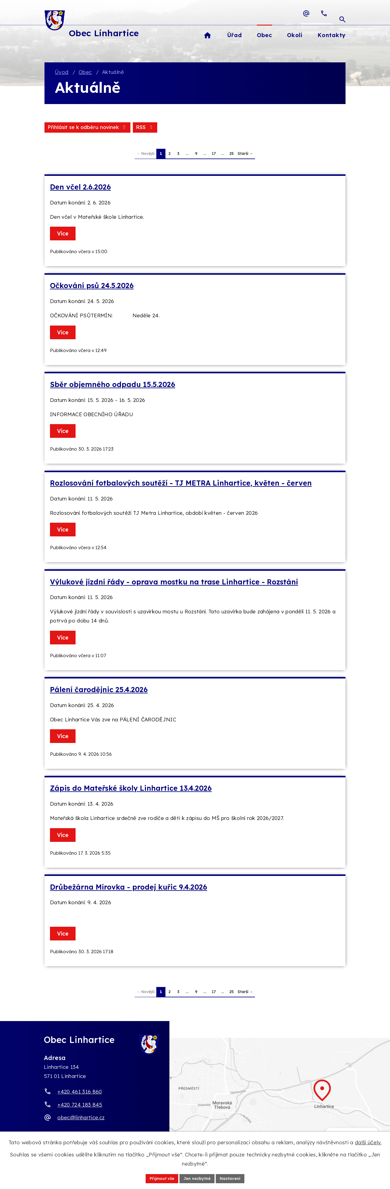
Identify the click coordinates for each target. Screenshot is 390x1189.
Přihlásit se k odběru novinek (116, 128)
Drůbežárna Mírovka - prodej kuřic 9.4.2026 (128, 887)
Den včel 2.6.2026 (80, 187)
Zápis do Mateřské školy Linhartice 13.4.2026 (131, 789)
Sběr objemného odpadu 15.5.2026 (112, 385)
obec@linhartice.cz (81, 1118)
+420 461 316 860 (79, 1092)
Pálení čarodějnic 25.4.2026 (99, 690)
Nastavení (233, 1178)
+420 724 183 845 (79, 1105)
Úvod (61, 72)
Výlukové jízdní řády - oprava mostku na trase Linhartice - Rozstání (174, 582)
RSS (57, 128)
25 (231, 154)
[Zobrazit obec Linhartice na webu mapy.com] (195, 1098)
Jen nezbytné (197, 1178)
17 (214, 154)
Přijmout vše (159, 1178)
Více (64, 234)
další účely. (368, 1141)
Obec (85, 72)
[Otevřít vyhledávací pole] (342, 13)
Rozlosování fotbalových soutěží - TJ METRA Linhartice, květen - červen (181, 483)
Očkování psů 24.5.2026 (92, 286)
